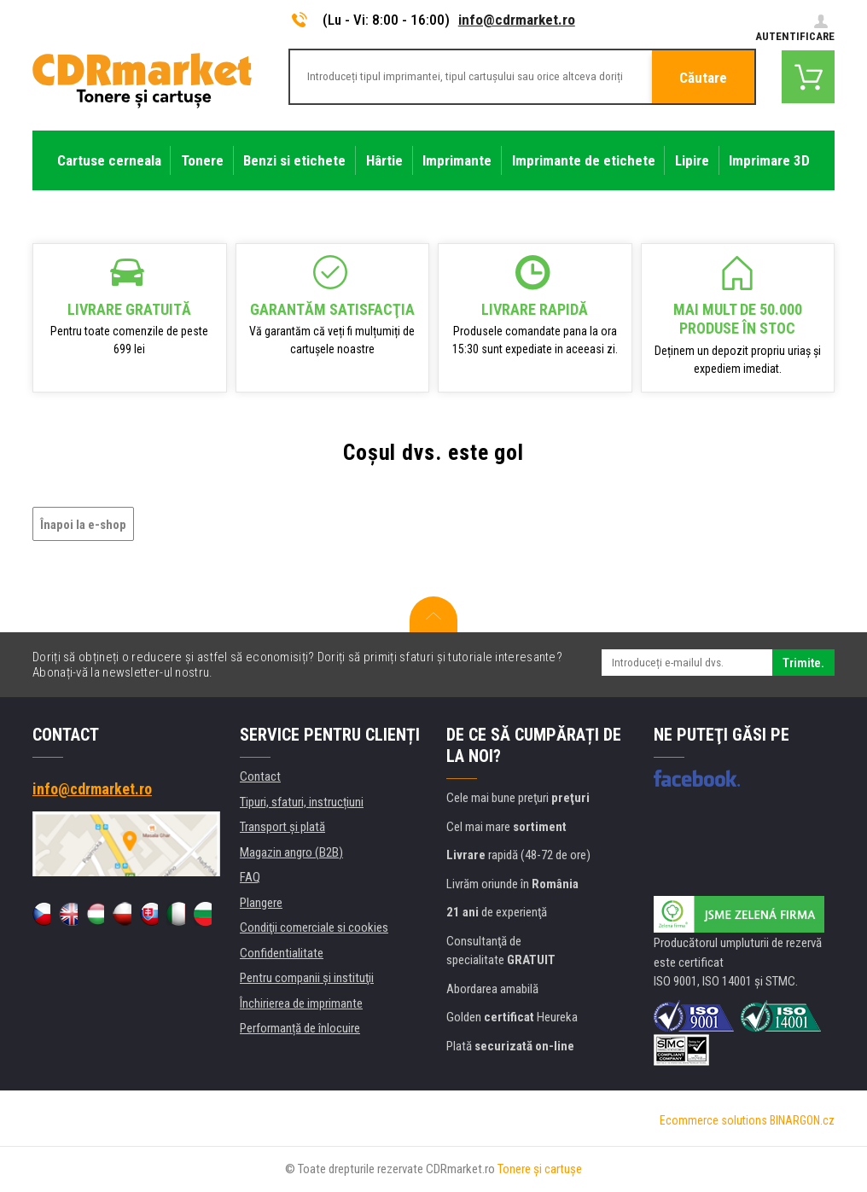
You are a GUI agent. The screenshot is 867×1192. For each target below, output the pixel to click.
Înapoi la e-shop (83, 524)
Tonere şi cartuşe (540, 1169)
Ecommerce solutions (713, 1120)
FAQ (250, 877)
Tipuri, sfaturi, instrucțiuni (302, 802)
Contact (260, 776)
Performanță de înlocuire (300, 1028)
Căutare (703, 77)
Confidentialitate (281, 953)
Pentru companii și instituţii (307, 978)
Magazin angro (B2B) (291, 852)
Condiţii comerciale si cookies (314, 927)
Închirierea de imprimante (301, 1003)
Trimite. (803, 663)
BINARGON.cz (802, 1120)
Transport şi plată (282, 826)
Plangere (261, 902)
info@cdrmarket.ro (516, 19)
